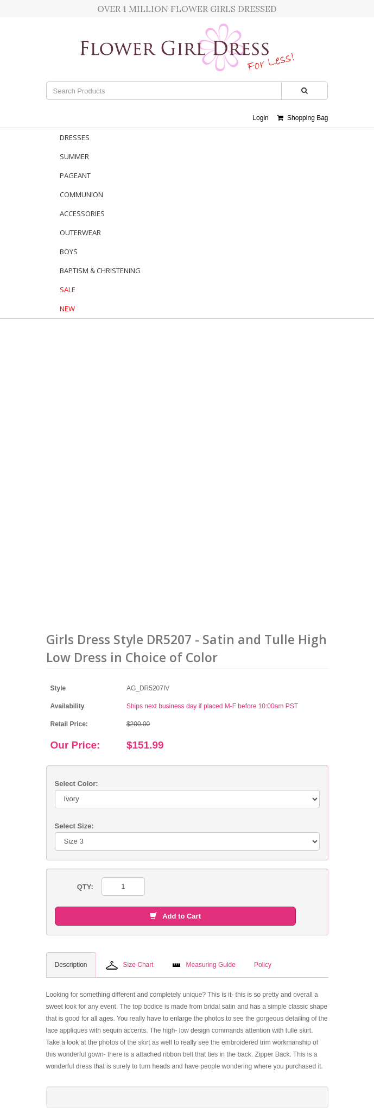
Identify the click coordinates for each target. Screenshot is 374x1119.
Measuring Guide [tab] (204, 965)
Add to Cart (175, 916)
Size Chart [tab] (130, 965)
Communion (81, 194)
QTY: (85, 887)
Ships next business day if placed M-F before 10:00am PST (212, 706)
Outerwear (80, 232)
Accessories (82, 213)
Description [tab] (71, 965)
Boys (69, 251)
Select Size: (74, 826)
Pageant (75, 175)
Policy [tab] (262, 965)
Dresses (75, 137)
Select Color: (76, 783)
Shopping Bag (302, 118)
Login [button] (260, 118)
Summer (74, 156)
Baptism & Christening (100, 270)
